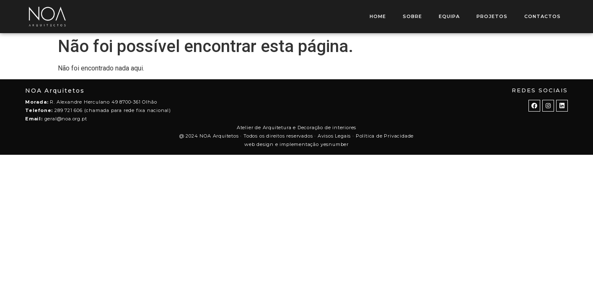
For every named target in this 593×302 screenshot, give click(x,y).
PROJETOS (492, 16)
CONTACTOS (542, 16)
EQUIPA (449, 16)
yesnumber (335, 144)
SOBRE (412, 16)
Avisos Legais (334, 136)
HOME (378, 16)
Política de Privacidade (385, 136)
